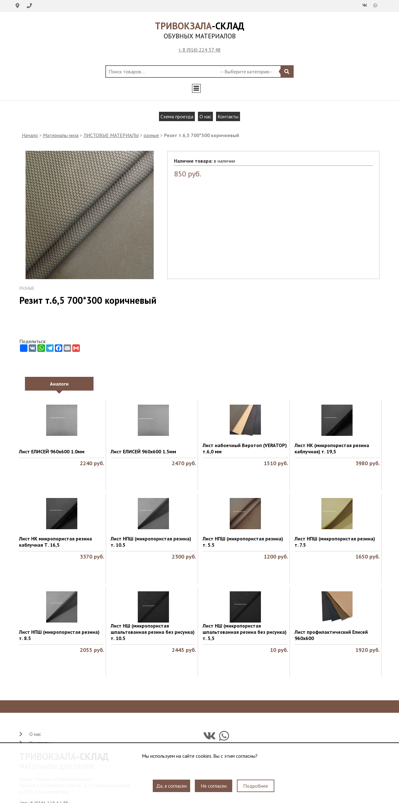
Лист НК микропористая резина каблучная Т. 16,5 (55, 541)
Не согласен (214, 786)
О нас (205, 116)
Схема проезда (177, 116)
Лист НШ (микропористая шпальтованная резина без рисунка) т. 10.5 (153, 632)
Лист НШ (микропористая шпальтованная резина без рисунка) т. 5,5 (244, 632)
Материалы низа (61, 135)
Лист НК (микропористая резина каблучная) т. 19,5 (332, 448)
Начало (30, 135)
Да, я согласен (171, 786)
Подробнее (255, 786)
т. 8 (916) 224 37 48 (199, 50)
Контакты (228, 116)
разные (151, 135)
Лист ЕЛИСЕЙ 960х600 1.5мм (143, 451)
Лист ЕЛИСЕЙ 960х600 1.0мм (51, 451)
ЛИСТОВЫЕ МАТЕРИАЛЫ (111, 135)
